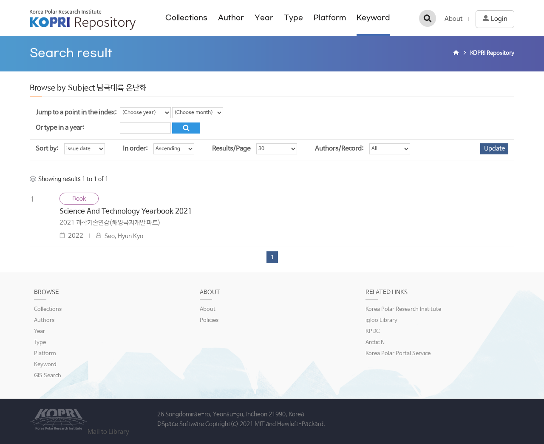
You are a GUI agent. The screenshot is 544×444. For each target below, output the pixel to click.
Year (264, 18)
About (453, 19)
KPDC (373, 331)
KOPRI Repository (83, 19)
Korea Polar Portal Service (398, 353)
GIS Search (47, 376)
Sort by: (47, 148)
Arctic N (375, 342)
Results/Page (231, 148)
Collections (186, 18)
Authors (44, 320)
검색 (427, 18)
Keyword (373, 18)
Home (457, 53)
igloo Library (381, 320)
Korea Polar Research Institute (403, 309)
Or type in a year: (60, 127)
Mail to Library (108, 431)
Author (231, 18)
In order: (135, 148)
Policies (209, 320)
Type (293, 18)
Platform (330, 18)
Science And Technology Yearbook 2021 (126, 212)
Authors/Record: (339, 148)
